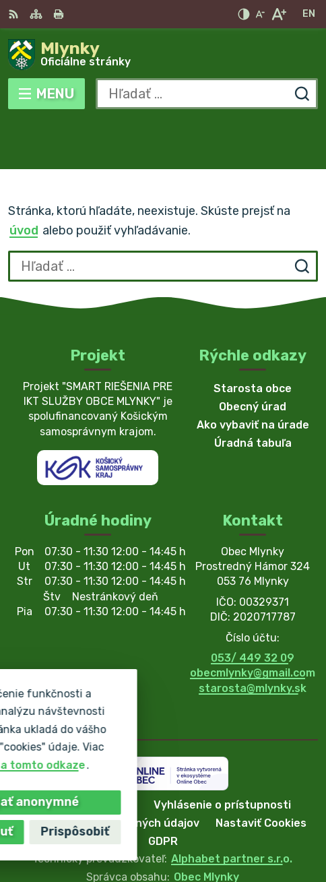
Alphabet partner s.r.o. (231, 810)
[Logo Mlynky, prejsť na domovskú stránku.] (163, 54)
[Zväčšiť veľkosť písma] (278, 14)
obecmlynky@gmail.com (252, 624)
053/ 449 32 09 (252, 608)
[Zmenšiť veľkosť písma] (260, 14)
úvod (23, 182)
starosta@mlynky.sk (252, 639)
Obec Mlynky (206, 827)
